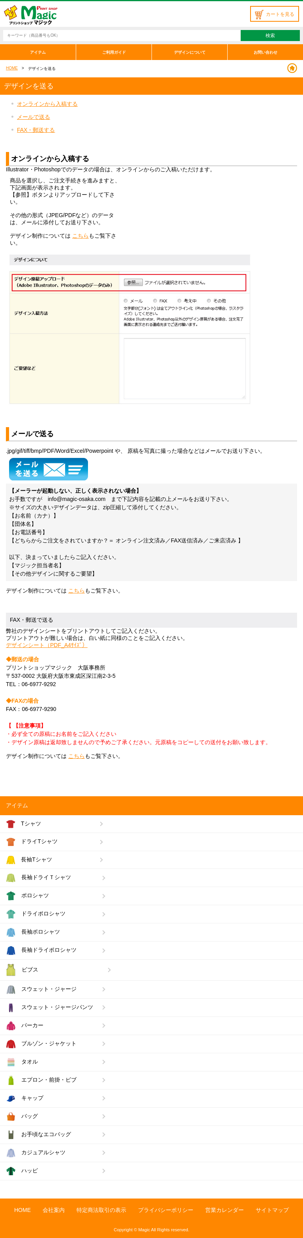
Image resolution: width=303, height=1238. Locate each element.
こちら (80, 236)
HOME (12, 68)
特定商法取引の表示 (101, 1210)
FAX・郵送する (36, 130)
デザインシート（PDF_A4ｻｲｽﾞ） (47, 645)
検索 (270, 35)
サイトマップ (272, 1210)
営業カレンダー (224, 1210)
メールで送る (33, 117)
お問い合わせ (265, 52)
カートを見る (274, 14)
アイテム (38, 52)
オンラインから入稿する (47, 104)
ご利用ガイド (114, 52)
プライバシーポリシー (165, 1210)
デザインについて (190, 52)
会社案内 (54, 1210)
